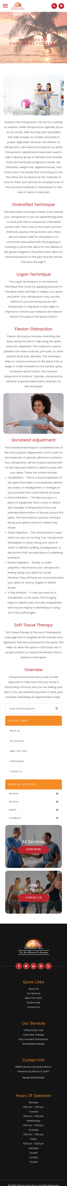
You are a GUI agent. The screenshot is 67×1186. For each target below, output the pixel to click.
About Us (15, 730)
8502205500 (37, 1077)
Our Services (17, 741)
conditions (15, 818)
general (13, 793)
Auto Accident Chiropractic (34, 1039)
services (13, 801)
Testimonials (17, 761)
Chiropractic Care (33, 1030)
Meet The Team (18, 751)
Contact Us (16, 771)
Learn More (33, 849)
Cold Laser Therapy (33, 1034)
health (12, 809)
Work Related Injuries (33, 1044)
